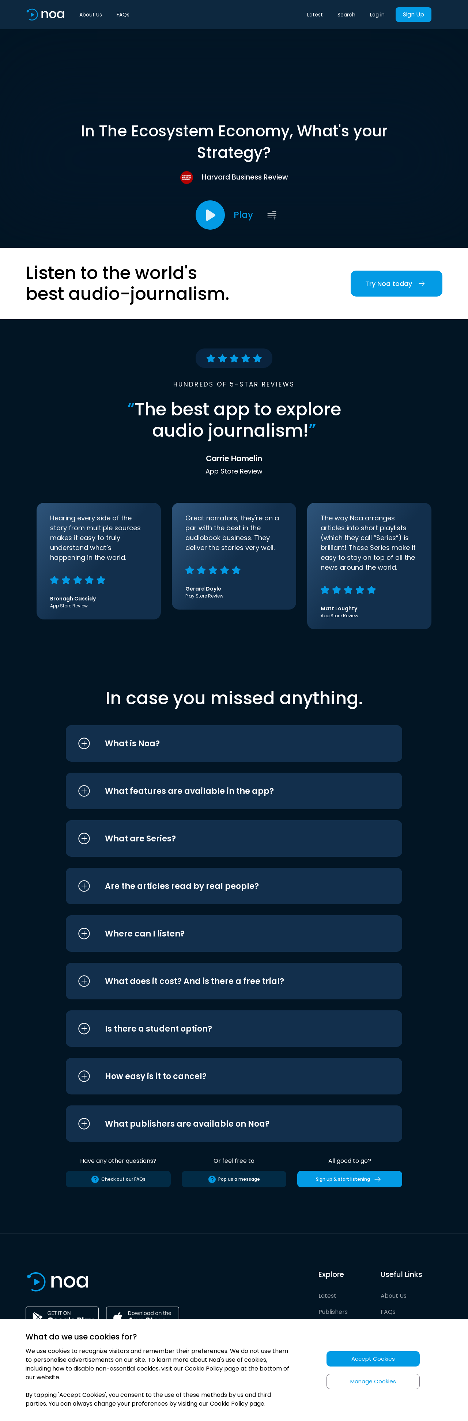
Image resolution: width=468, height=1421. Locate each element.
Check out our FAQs (118, 1179)
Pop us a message (234, 1179)
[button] (220, 743)
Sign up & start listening (350, 1179)
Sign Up (413, 14)
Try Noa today (396, 283)
